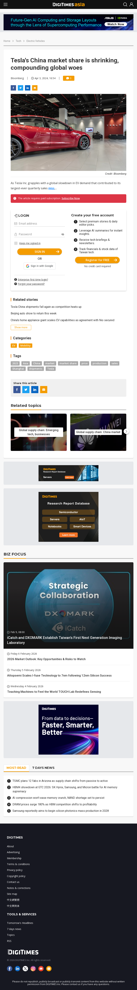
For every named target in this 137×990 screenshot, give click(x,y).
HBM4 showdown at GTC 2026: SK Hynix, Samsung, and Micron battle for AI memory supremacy (64, 789)
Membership (14, 858)
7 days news (14, 929)
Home (7, 41)
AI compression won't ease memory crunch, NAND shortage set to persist (58, 797)
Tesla (50, 368)
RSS (9, 941)
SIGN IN (47, 252)
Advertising (13, 852)
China (36, 363)
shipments (35, 368)
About (10, 846)
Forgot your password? (31, 284)
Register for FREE (101, 260)
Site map (12, 894)
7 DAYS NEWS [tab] (43, 768)
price (85, 363)
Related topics (26, 405)
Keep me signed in (29, 243)
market (50, 363)
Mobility (25, 345)
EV (13, 345)
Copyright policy (16, 876)
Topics (11, 935)
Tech (18, 41)
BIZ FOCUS (15, 554)
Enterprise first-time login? (33, 279)
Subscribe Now (71, 198)
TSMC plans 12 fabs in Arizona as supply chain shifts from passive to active (60, 781)
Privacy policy (14, 870)
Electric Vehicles (36, 41)
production (99, 363)
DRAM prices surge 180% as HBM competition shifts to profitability (54, 804)
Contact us (13, 882)
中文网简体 (13, 905)
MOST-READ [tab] (16, 768)
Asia (25, 363)
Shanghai (18, 368)
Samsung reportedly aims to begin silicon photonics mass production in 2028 (60, 810)
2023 (15, 363)
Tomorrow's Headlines (20, 923)
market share (68, 363)
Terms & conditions (18, 864)
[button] (39, 266)
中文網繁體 (13, 899)
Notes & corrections (19, 888)
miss (51, 188)
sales (114, 363)
